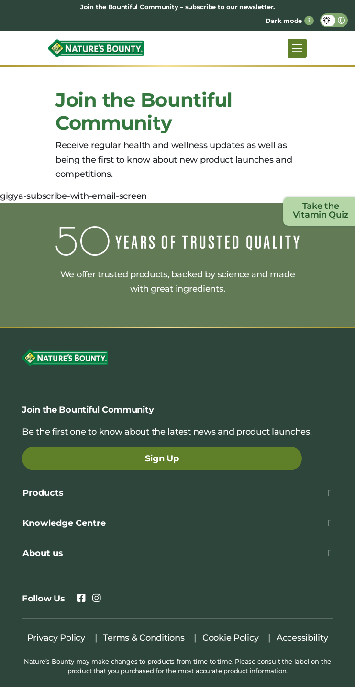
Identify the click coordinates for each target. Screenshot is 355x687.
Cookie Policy (230, 637)
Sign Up (161, 458)
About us (42, 553)
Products (43, 493)
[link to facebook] (81, 598)
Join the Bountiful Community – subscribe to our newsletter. (177, 7)
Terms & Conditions (143, 637)
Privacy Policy (56, 637)
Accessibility (302, 637)
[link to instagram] (96, 598)
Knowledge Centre (64, 523)
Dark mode (284, 20)
